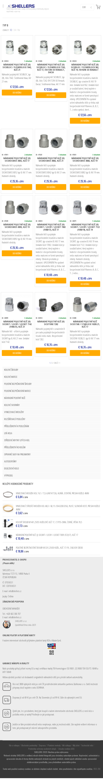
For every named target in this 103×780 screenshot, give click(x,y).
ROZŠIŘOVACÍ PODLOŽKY (14, 420)
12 (11, 30)
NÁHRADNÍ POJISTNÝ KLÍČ (14, 399)
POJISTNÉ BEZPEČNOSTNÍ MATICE (17, 392)
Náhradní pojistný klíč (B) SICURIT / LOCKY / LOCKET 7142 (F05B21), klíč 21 (17, 325)
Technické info (87, 747)
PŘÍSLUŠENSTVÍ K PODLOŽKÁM (16, 427)
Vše (19, 30)
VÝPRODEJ (8, 477)
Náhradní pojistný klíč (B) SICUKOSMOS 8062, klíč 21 (51, 160)
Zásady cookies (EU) (66, 750)
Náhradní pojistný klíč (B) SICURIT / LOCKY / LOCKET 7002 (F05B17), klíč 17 (51, 228)
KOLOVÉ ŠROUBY (11, 371)
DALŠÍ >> (57, 364)
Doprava (42, 747)
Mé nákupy (66, 747)
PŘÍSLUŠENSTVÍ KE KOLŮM (14, 449)
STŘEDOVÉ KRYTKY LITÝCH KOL (17, 442)
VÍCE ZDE (96, 770)
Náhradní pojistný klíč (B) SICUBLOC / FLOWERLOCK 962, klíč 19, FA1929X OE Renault (85, 67)
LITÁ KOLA (8, 434)
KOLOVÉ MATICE (10, 378)
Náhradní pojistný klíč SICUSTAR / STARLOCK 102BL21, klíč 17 (85, 325)
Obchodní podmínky (29, 747)
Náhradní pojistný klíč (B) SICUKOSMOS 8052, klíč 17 (17, 160)
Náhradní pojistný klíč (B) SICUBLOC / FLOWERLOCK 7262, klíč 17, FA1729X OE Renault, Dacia (51, 68)
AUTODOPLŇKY (10, 463)
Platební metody (54, 747)
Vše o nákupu (14, 747)
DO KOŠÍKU (17, 92)
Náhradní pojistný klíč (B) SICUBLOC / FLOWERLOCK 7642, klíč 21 (17, 67)
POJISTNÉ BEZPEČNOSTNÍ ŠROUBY (18, 385)
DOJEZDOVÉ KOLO (11, 470)
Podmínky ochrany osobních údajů (42, 750)
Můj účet (76, 747)
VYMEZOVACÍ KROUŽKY (14, 413)
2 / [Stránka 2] (53, 364)
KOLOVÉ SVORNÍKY (12, 406)
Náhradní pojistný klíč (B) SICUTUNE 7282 (51, 324)
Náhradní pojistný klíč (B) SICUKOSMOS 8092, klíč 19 (17, 226)
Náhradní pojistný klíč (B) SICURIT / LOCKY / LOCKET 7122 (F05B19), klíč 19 (85, 228)
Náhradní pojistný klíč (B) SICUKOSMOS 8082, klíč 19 (85, 160)
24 (15, 30)
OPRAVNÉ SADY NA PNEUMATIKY (17, 456)
